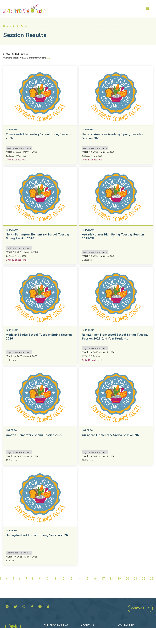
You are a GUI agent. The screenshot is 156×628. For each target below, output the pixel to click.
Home (6, 26)
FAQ (48, 57)
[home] (26, 8)
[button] (147, 8)
